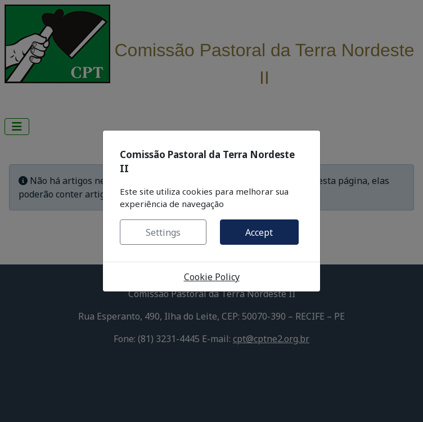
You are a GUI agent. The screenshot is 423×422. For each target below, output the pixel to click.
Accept (259, 232)
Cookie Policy (212, 277)
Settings (163, 232)
